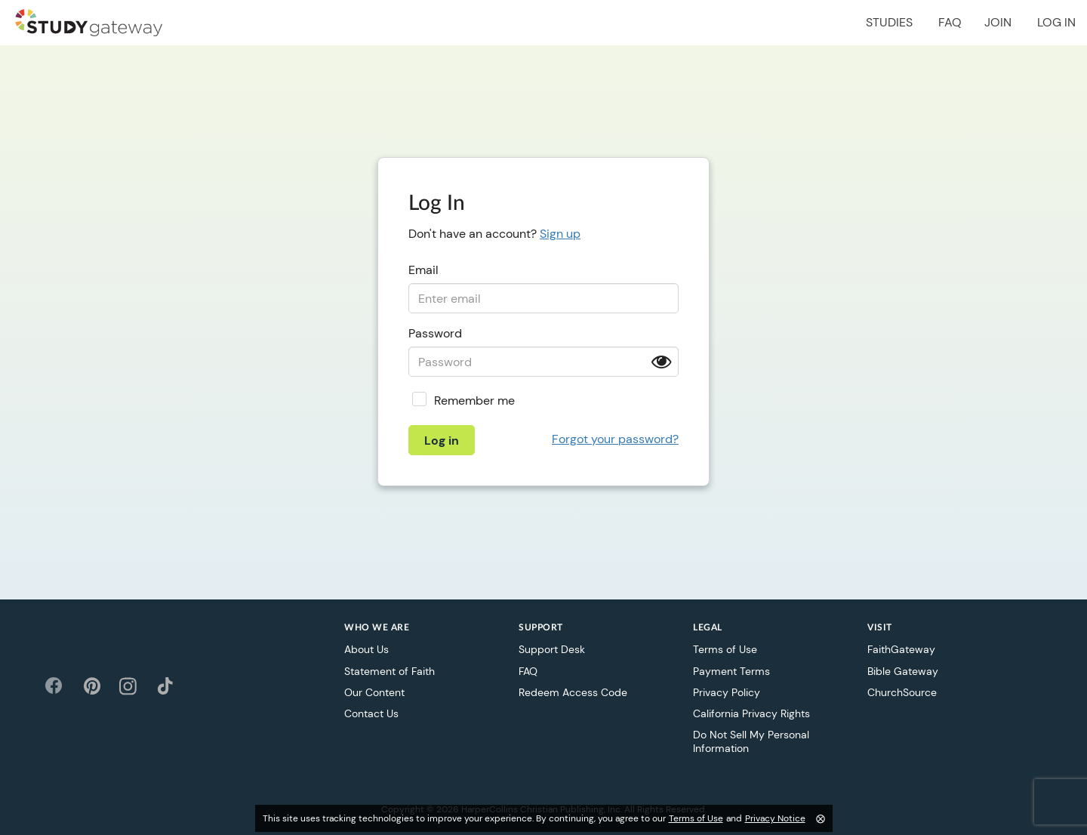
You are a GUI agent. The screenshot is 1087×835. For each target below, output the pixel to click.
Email (423, 270)
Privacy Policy (726, 692)
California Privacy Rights (751, 713)
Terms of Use (725, 649)
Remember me (474, 400)
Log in (1056, 22)
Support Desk (552, 649)
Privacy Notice (775, 818)
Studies (889, 22)
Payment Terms (731, 671)
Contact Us (371, 713)
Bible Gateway (902, 671)
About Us (366, 649)
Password (435, 333)
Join (998, 22)
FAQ (950, 22)
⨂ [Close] (820, 818)
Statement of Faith (389, 671)
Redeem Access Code (573, 692)
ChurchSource (902, 692)
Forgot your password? (615, 439)
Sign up (560, 234)
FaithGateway (901, 649)
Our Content (374, 692)
